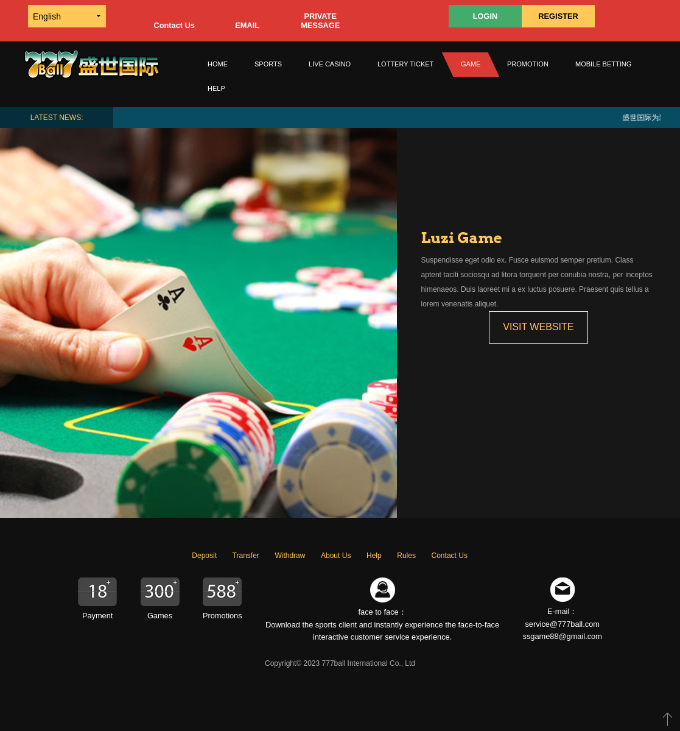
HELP (216, 88)
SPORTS (268, 64)
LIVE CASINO (330, 64)
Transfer (246, 555)
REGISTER (558, 16)
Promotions (222, 615)
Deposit (204, 555)
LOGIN (485, 16)
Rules (406, 555)
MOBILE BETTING (603, 64)
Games (159, 615)
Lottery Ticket (405, 64)
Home (218, 64)
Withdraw (290, 555)
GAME (470, 64)
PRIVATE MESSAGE (320, 21)
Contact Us (174, 25)
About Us (336, 555)
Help (374, 555)
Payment (97, 615)
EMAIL (247, 25)
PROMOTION (528, 64)
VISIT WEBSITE (538, 327)
